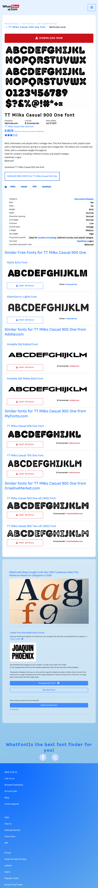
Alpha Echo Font (17, 262)
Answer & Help (16, 639)
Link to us (9, 778)
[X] (55, 757)
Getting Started (12, 830)
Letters (8, 865)
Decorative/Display (83, 199)
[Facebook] (42, 757)
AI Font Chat (11, 791)
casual (24, 187)
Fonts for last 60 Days (15, 859)
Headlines (82, 241)
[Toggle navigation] (92, 7)
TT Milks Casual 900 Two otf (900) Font (31, 526)
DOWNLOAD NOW (49, 37)
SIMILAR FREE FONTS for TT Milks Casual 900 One (32, 176)
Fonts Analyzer (12, 804)
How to (8, 824)
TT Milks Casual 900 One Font (25, 426)
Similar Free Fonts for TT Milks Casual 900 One (45, 253)
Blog (7, 798)
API (6, 843)
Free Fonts (10, 836)
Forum (8, 853)
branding (51, 238)
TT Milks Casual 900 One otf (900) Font (31, 498)
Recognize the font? (49, 683)
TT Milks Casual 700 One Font (25, 455)
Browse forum (49, 690)
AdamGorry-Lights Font (22, 296)
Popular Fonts (11, 878)
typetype (46, 187)
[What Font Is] (11, 7)
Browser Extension (14, 785)
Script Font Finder (14, 885)
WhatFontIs (12, 24)
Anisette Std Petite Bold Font (25, 378)
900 (34, 187)
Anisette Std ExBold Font (22, 344)
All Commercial (47, 24)
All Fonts (28, 24)
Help (7, 817)
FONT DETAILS (25, 286)
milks (12, 187)
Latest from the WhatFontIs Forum (27, 633)
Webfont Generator (49, 705)
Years (7, 872)
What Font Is (11, 772)
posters (42, 238)
